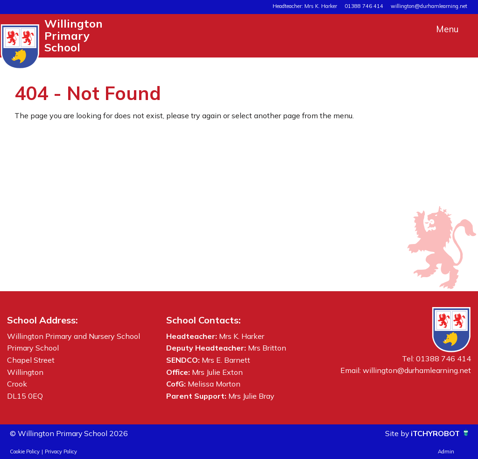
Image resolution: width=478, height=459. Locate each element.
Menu (447, 29)
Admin (446, 451)
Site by (397, 433)
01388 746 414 (363, 6)
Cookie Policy (25, 451)
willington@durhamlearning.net (429, 6)
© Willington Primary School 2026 (69, 433)
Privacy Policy (61, 451)
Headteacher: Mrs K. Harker (305, 6)
